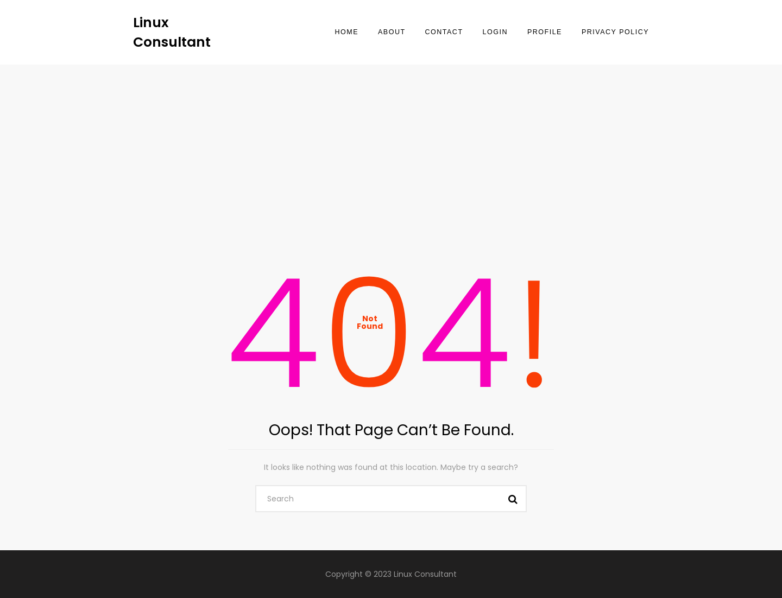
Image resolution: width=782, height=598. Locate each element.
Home (346, 32)
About (392, 32)
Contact (444, 32)
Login (495, 32)
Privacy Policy (615, 32)
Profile (544, 32)
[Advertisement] (391, 146)
